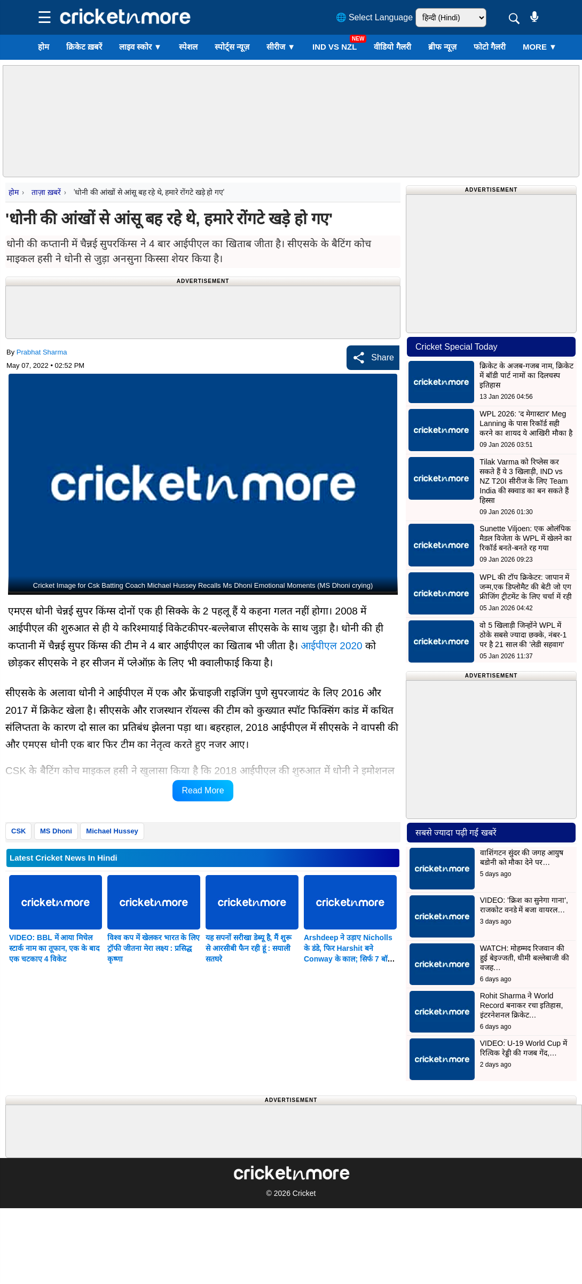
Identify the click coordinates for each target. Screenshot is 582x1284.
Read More (203, 790)
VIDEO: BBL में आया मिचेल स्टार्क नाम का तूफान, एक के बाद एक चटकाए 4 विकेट (54, 948)
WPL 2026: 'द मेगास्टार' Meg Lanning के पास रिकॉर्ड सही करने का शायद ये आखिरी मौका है (525, 423)
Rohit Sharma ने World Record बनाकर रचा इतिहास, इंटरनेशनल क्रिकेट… (521, 1005)
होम (43, 46)
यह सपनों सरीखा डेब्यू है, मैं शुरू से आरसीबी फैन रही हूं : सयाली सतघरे (249, 948)
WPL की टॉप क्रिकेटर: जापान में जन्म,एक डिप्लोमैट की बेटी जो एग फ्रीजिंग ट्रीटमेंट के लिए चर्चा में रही (525, 587)
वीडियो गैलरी (392, 46)
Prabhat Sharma (42, 352)
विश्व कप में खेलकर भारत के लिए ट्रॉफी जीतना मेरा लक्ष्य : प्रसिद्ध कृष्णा (153, 948)
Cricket (304, 1193)
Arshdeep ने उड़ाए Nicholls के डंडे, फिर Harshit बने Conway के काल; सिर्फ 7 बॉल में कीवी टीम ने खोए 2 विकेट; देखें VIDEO (350, 958)
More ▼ (540, 46)
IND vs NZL (334, 46)
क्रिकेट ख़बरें (84, 46)
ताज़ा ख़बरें (46, 192)
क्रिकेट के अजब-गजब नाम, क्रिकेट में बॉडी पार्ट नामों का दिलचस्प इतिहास (526, 375)
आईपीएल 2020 (332, 645)
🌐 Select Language (374, 17)
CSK (18, 831)
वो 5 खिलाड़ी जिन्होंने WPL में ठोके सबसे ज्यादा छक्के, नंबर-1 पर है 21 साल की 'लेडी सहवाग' (523, 635)
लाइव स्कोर (140, 46)
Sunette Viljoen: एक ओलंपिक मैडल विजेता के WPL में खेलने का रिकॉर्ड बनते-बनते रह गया (525, 538)
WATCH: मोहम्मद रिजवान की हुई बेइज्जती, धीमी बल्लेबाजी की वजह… (524, 958)
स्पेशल (188, 46)
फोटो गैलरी (490, 46)
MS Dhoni (56, 831)
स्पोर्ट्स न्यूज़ (232, 46)
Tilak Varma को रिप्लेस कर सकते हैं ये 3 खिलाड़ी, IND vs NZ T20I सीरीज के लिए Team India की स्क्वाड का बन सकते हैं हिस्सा (524, 481)
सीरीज (280, 46)
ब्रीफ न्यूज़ (442, 46)
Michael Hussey (112, 831)
